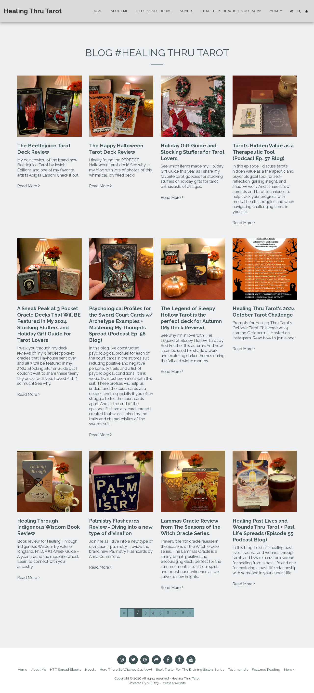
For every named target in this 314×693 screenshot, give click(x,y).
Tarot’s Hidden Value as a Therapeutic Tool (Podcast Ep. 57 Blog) (263, 152)
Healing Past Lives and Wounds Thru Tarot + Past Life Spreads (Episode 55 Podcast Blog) (264, 530)
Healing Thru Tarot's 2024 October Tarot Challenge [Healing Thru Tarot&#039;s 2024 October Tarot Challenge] (264, 312)
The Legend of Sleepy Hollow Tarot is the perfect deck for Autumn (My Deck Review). (191, 318)
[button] (291, 11)
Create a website (174, 683)
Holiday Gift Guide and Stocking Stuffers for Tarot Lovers (192, 152)
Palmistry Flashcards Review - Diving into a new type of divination (120, 527)
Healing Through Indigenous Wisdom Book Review (48, 527)
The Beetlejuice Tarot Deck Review (43, 149)
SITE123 (153, 683)
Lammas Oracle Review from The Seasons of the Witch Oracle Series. (191, 527)
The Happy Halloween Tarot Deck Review (116, 149)
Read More (29, 185)
